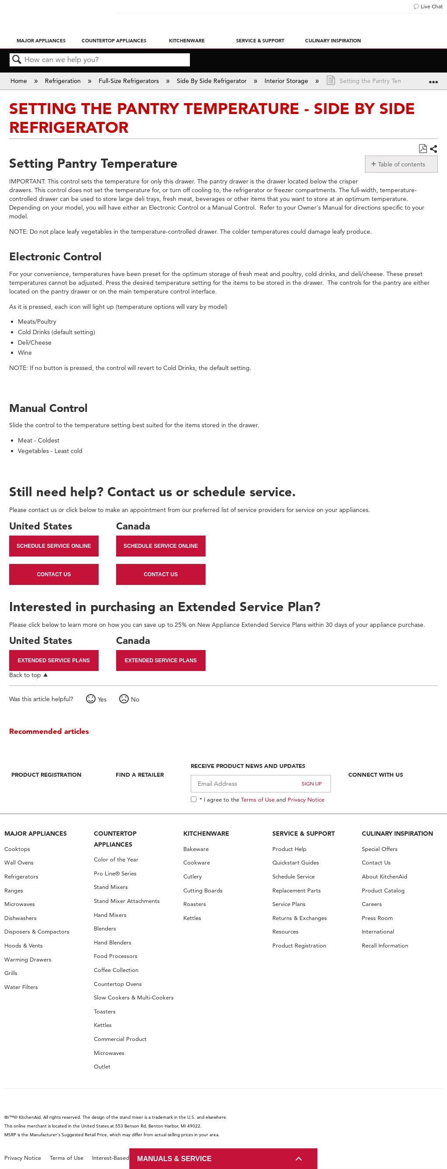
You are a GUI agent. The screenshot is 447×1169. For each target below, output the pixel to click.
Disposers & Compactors (36, 931)
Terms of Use (258, 799)
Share (433, 149)
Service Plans (289, 904)
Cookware (196, 862)
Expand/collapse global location (433, 78)
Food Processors (116, 956)
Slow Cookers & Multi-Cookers (134, 997)
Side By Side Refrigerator (212, 81)
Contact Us (54, 574)
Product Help (289, 849)
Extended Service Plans (54, 660)
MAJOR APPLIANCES (35, 833)
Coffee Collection (116, 970)
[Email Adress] (261, 783)
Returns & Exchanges (299, 918)
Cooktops (17, 849)
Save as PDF (423, 148)
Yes (102, 699)
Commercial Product (120, 1039)
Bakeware (196, 849)
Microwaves (19, 904)
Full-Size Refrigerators (130, 81)
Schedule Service (293, 876)
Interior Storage (287, 81)
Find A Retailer (140, 774)
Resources (285, 931)
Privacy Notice (306, 799)
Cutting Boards (203, 890)
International (378, 931)
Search (17, 60)
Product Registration (46, 774)
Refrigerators (21, 876)
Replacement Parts (296, 890)
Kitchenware (187, 41)
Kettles (103, 1025)
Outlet (102, 1066)
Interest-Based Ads (116, 1158)
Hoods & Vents (23, 945)
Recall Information (385, 945)
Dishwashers (20, 918)
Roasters (194, 904)
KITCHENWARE (206, 833)
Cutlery (192, 876)
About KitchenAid (384, 876)
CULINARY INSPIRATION (397, 833)
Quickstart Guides (295, 862)
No (135, 699)
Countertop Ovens (118, 984)
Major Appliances (41, 41)
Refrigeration (64, 81)
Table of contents (401, 164)
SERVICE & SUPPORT (303, 833)
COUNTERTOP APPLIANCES (115, 839)
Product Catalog (383, 890)
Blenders (105, 928)
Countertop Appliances (114, 41)
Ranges (13, 890)
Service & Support (260, 41)
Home (19, 81)
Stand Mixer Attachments (127, 901)
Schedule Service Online (54, 546)
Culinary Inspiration (333, 41)
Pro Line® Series (115, 873)
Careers (372, 904)
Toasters (105, 1011)
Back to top (25, 674)
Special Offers (380, 849)
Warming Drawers (28, 959)
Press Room (377, 918)
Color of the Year (116, 859)
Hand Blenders (112, 942)
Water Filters (21, 987)
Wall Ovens (19, 862)
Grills (10, 973)
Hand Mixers (110, 915)
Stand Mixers (111, 887)
